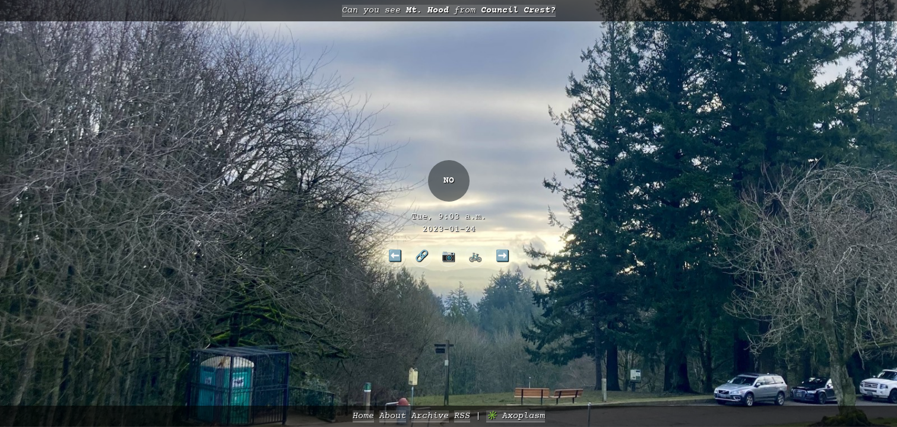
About (392, 416)
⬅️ (395, 256)
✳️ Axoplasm (515, 416)
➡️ (502, 256)
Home (363, 416)
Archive (430, 416)
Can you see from (449, 10)
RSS (462, 416)
